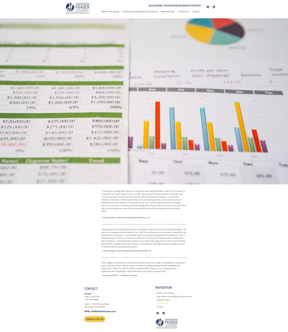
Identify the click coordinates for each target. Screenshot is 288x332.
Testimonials (183, 11)
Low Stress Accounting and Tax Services (140, 11)
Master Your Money (110, 11)
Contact (196, 11)
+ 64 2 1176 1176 (91, 296)
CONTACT (91, 288)
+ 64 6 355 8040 (91, 299)
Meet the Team (168, 11)
